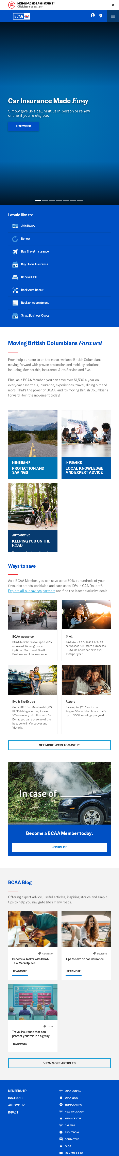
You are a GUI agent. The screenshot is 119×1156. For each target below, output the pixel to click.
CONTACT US (69, 1139)
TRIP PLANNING (71, 1104)
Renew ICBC (23, 126)
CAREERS (67, 1125)
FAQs (65, 1146)
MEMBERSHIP (17, 1091)
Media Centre (70, 1118)
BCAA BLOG (69, 1097)
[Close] (113, 5)
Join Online (59, 847)
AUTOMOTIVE (17, 1105)
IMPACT (13, 1112)
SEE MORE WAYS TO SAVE (57, 745)
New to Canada (72, 1111)
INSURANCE (16, 1098)
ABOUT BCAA (70, 1132)
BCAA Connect (71, 1090)
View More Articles (59, 1063)
